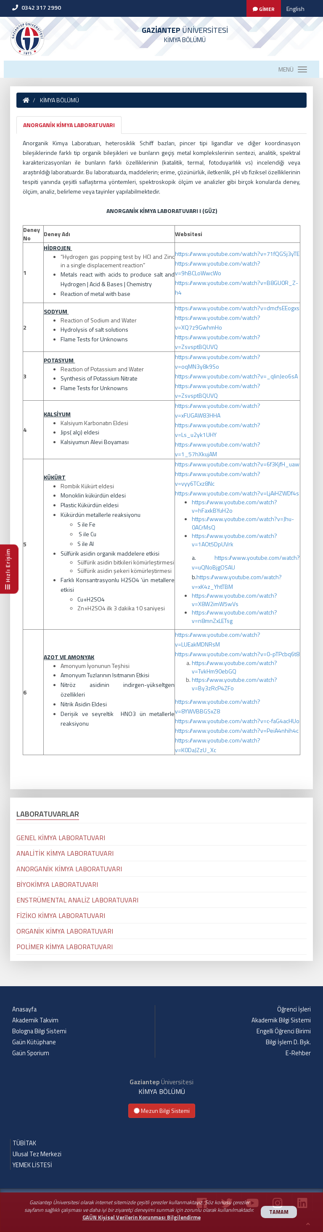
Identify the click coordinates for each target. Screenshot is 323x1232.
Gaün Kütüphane (34, 1042)
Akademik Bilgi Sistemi (281, 1020)
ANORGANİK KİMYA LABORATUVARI (69, 124)
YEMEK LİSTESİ (32, 1165)
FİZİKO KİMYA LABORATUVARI (60, 915)
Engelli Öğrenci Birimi (284, 1031)
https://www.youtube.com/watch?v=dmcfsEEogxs (237, 307)
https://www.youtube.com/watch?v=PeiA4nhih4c (237, 730)
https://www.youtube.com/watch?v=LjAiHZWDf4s (237, 493)
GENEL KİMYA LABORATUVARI (60, 838)
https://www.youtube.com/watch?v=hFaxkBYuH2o (234, 506)
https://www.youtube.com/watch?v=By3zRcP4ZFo (234, 683)
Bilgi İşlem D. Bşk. (288, 1042)
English (295, 8)
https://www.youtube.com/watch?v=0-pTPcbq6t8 (237, 653)
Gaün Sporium (30, 1053)
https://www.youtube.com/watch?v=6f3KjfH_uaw (237, 464)
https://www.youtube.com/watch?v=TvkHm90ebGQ (234, 667)
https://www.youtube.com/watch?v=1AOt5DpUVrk (234, 539)
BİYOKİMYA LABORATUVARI (57, 884)
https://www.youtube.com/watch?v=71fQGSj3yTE (237, 253)
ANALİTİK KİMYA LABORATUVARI (65, 853)
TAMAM (279, 1212)
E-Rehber (298, 1053)
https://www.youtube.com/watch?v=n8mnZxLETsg (234, 616)
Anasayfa (24, 1009)
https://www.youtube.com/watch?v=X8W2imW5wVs (234, 599)
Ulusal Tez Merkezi (37, 1154)
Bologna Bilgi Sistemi (39, 1031)
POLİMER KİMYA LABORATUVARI (64, 947)
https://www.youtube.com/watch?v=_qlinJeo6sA (236, 376)
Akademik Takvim (35, 1020)
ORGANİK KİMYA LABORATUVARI (64, 931)
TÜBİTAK (24, 1143)
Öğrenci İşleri (294, 1009)
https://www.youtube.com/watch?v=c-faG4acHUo (237, 720)
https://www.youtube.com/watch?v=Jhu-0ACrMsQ (243, 523)
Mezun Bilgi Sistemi (162, 1110)
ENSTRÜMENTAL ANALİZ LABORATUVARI (77, 900)
